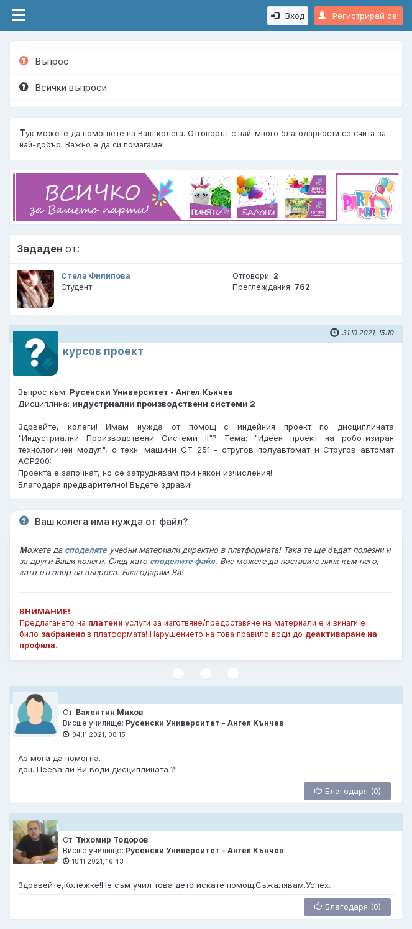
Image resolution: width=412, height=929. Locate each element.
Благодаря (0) (347, 791)
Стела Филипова (95, 275)
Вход (287, 16)
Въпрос (44, 61)
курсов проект (103, 351)
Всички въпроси (63, 87)
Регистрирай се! (358, 16)
